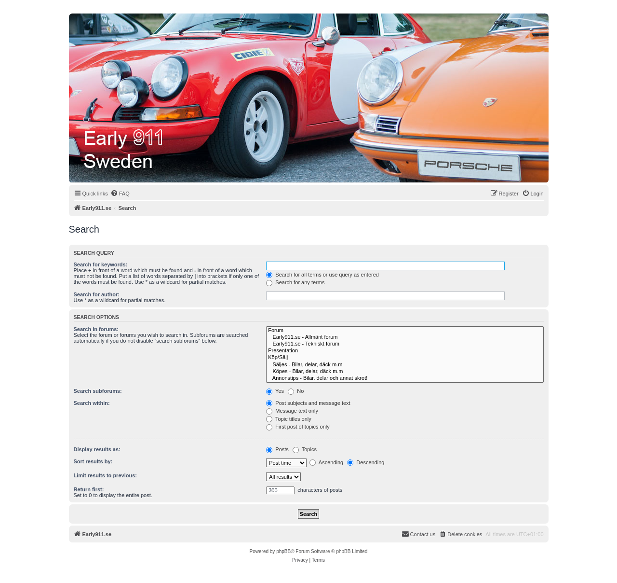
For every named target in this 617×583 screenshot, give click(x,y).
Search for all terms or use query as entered (322, 275)
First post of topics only (298, 427)
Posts (277, 449)
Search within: (92, 403)
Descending (365, 462)
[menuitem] (120, 193)
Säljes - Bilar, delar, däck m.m (404, 364)
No (296, 391)
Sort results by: (93, 461)
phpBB (283, 551)
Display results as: (97, 449)
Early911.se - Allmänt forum (404, 337)
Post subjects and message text (308, 403)
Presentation (404, 350)
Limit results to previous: (105, 475)
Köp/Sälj (404, 357)
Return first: (89, 489)
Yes (275, 391)
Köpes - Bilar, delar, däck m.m (404, 371)
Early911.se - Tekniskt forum (404, 344)
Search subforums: (98, 391)
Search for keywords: (101, 264)
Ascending (326, 462)
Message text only (292, 411)
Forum (404, 330)
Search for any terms (295, 282)
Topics (305, 449)
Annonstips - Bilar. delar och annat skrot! (404, 378)
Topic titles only (288, 419)
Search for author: (97, 294)
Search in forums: (96, 329)
